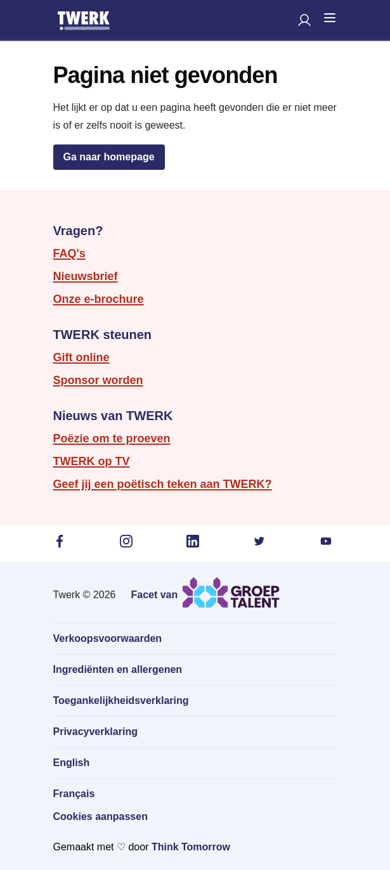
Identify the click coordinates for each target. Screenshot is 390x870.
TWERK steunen (102, 335)
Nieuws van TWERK (113, 416)
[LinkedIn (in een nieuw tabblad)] (195, 541)
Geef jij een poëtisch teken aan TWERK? (162, 484)
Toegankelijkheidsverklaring (121, 700)
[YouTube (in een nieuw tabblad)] (328, 541)
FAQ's (69, 253)
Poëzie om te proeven (112, 438)
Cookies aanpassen (100, 816)
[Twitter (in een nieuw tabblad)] (262, 541)
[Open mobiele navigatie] (329, 17)
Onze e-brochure (98, 299)
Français (74, 793)
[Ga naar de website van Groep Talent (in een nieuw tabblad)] (205, 592)
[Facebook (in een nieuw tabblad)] (62, 541)
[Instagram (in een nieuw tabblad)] (129, 541)
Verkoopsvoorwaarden (107, 638)
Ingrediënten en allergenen (118, 669)
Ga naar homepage (109, 156)
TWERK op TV (91, 461)
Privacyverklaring (95, 731)
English (71, 762)
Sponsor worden (98, 380)
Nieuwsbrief (85, 276)
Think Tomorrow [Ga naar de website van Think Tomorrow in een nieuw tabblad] (191, 846)
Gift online (81, 357)
